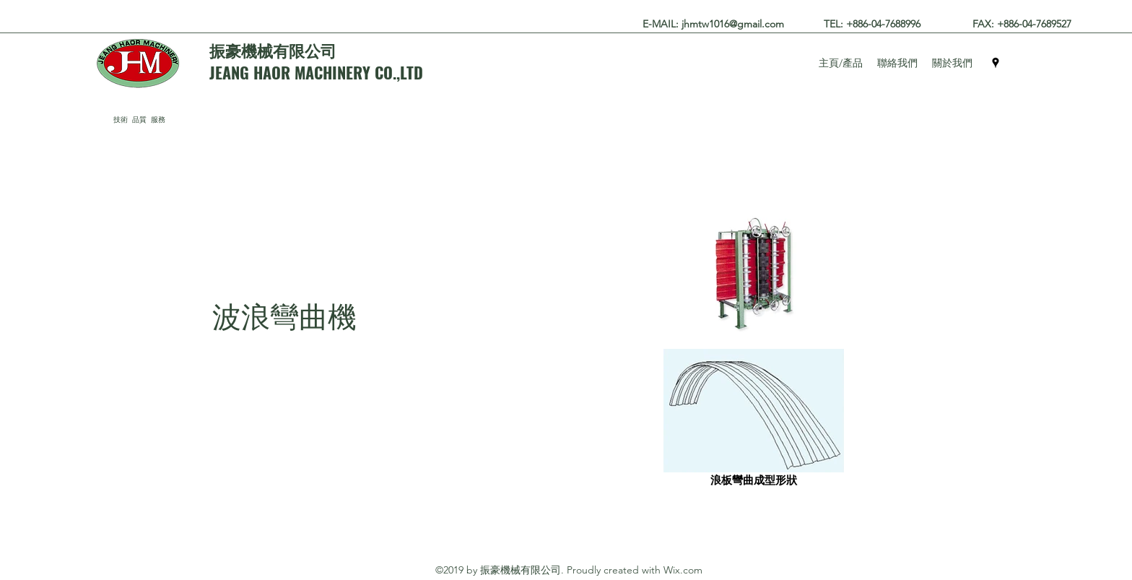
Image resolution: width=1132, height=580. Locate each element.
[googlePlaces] (995, 63)
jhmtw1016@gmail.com (733, 23)
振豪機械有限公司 (272, 49)
